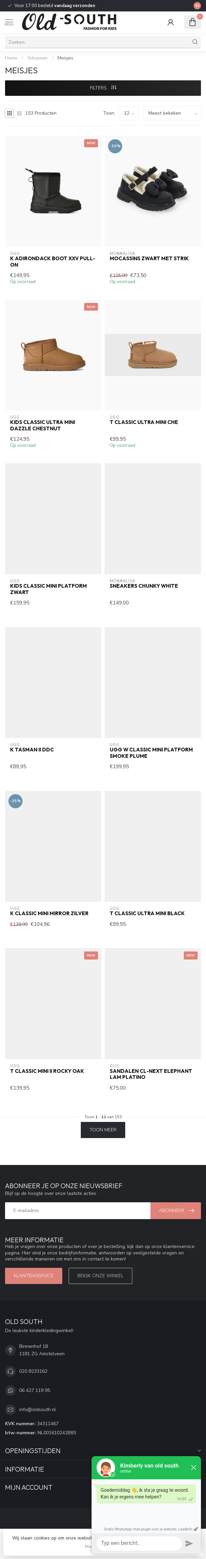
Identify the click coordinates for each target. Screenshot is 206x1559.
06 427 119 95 (34, 1390)
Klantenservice (34, 1276)
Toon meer (103, 1130)
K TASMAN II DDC (32, 750)
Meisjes (65, 58)
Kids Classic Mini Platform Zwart (48, 589)
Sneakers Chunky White (144, 586)
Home (11, 58)
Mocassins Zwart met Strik (149, 259)
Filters (103, 88)
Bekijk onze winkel (100, 1276)
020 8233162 (33, 1371)
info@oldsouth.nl (37, 1409)
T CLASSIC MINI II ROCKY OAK (47, 1071)
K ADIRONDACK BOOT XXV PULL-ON (52, 262)
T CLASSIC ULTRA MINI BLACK (147, 913)
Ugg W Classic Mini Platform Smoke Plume (151, 753)
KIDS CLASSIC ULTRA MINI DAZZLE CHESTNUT (42, 425)
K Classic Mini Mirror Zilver (49, 913)
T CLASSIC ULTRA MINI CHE (144, 422)
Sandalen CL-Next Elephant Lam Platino (151, 1074)
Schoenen (37, 58)
